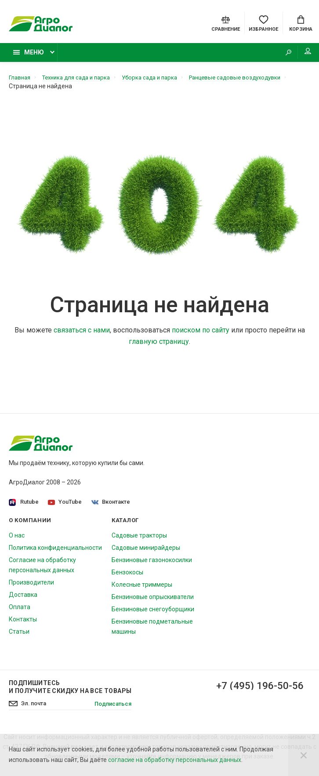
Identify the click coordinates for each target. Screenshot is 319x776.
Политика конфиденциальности (55, 551)
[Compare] (225, 23)
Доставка (23, 598)
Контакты (23, 622)
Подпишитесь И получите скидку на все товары (70, 690)
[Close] (303, 755)
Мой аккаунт (301, 55)
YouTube (66, 505)
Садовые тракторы (139, 538)
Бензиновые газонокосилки (152, 563)
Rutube (24, 505)
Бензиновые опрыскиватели (153, 600)
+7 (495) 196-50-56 (256, 689)
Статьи (19, 635)
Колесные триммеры (142, 588)
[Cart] (301, 23)
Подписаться (111, 707)
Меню (28, 55)
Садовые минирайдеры (146, 551)
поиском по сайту (200, 333)
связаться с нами (82, 333)
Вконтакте (112, 505)
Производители (31, 585)
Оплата (19, 610)
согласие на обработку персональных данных (174, 759)
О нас (17, 538)
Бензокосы (127, 575)
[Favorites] (263, 23)
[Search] (281, 56)
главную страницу (159, 345)
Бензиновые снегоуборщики (153, 612)
